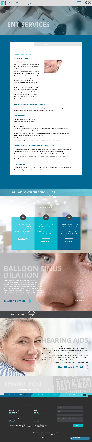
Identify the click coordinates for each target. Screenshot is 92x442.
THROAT (69, 44)
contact (73, 3)
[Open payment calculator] (80, 438)
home (29, 3)
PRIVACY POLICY (46, 437)
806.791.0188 (23, 3)
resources (62, 3)
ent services (36, 3)
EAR (22, 44)
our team (56, 3)
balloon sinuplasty (46, 3)
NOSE (46, 44)
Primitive (52, 435)
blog (68, 3)
